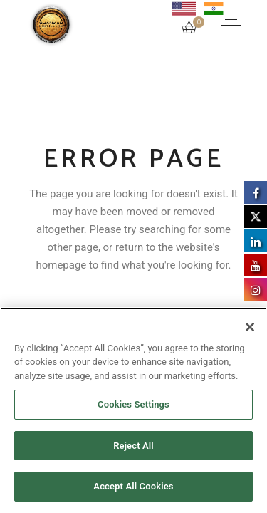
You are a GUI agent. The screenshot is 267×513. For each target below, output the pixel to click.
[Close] (250, 327)
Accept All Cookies (133, 486)
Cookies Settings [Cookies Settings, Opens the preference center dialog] (133, 404)
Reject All (133, 445)
